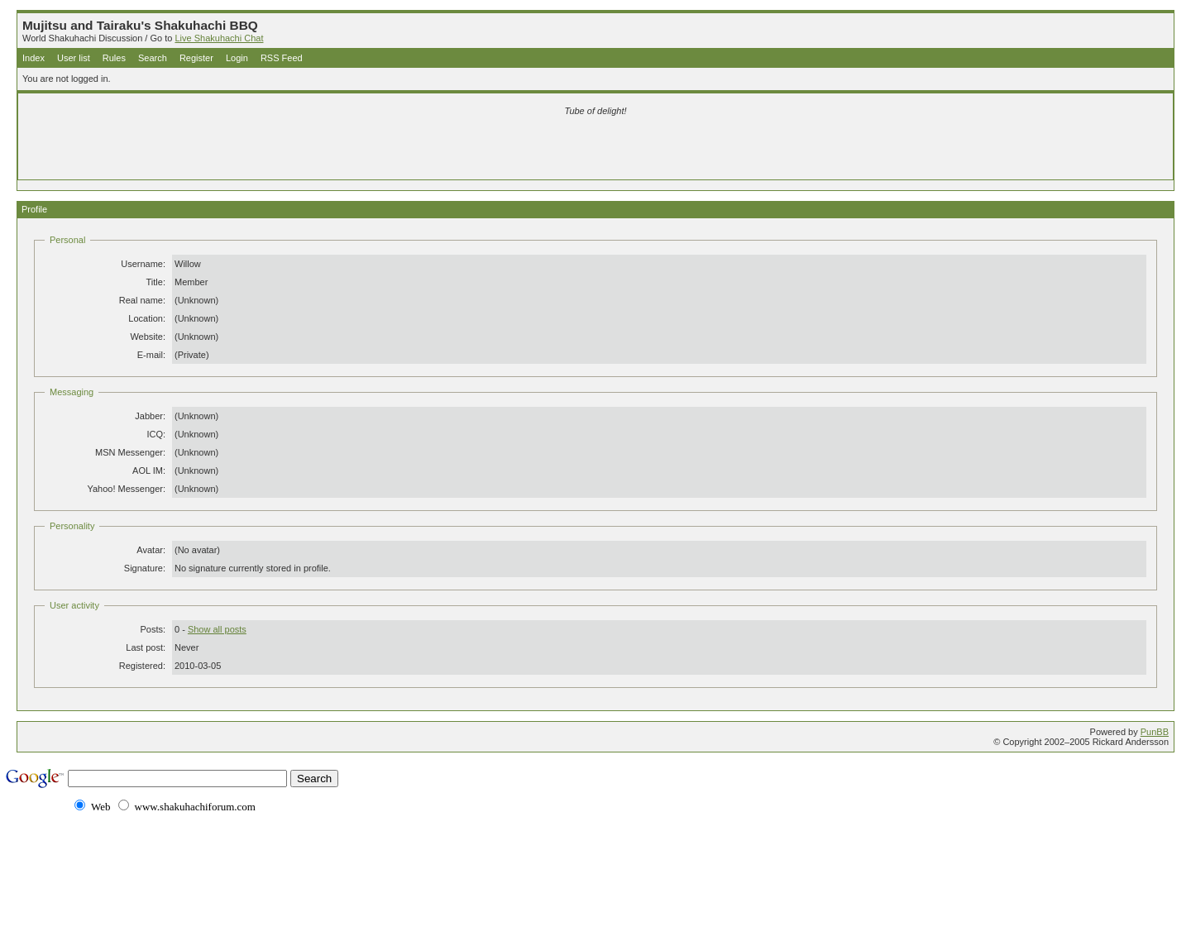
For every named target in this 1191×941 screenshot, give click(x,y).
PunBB (1155, 732)
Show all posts (217, 629)
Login (237, 58)
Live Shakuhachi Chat (219, 38)
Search (152, 58)
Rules (114, 58)
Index (33, 58)
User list (73, 58)
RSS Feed (282, 58)
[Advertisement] (400, 150)
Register (196, 58)
